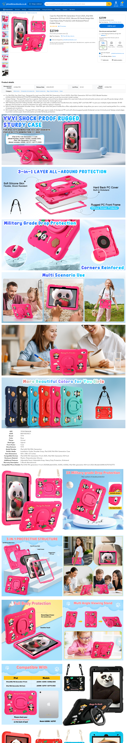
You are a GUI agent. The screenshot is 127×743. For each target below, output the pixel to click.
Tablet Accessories (32, 13)
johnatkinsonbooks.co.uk (69, 40)
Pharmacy (57, 9)
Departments (8, 9)
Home (3, 13)
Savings (24, 9)
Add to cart (111, 26)
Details (114, 56)
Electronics (9, 13)
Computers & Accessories (19, 13)
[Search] (109, 4)
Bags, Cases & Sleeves (52, 91)
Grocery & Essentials (34, 9)
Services (17, 9)
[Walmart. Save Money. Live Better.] (14, 4)
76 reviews (63, 26)
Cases (61, 91)
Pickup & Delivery (47, 9)
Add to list (104, 60)
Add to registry (117, 60)
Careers (65, 9)
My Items (72, 9)
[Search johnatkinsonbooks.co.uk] (75, 4)
